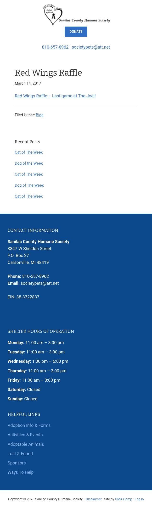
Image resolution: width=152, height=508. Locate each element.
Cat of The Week (29, 152)
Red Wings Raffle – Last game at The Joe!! (55, 95)
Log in (139, 499)
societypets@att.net (91, 47)
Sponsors (17, 462)
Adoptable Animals (26, 444)
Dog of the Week (29, 163)
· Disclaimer (92, 499)
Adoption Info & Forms (29, 425)
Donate (76, 31)
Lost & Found (20, 453)
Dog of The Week (29, 185)
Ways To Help (21, 472)
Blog (40, 115)
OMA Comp (123, 499)
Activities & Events (25, 434)
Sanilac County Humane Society (76, 14)
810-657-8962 (55, 47)
